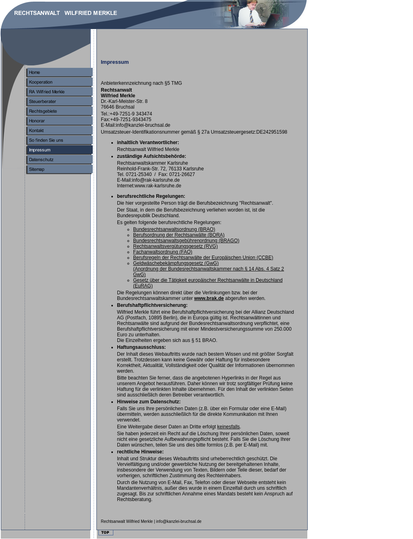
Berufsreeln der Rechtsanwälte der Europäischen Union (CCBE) (203, 257)
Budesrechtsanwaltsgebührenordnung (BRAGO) (186, 240)
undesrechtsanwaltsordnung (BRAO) (174, 229)
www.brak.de (209, 298)
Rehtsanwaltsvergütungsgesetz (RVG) (175, 246)
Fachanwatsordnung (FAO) (162, 252)
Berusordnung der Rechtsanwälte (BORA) (179, 235)
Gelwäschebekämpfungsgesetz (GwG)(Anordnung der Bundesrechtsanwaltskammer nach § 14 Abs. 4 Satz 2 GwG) (208, 268)
